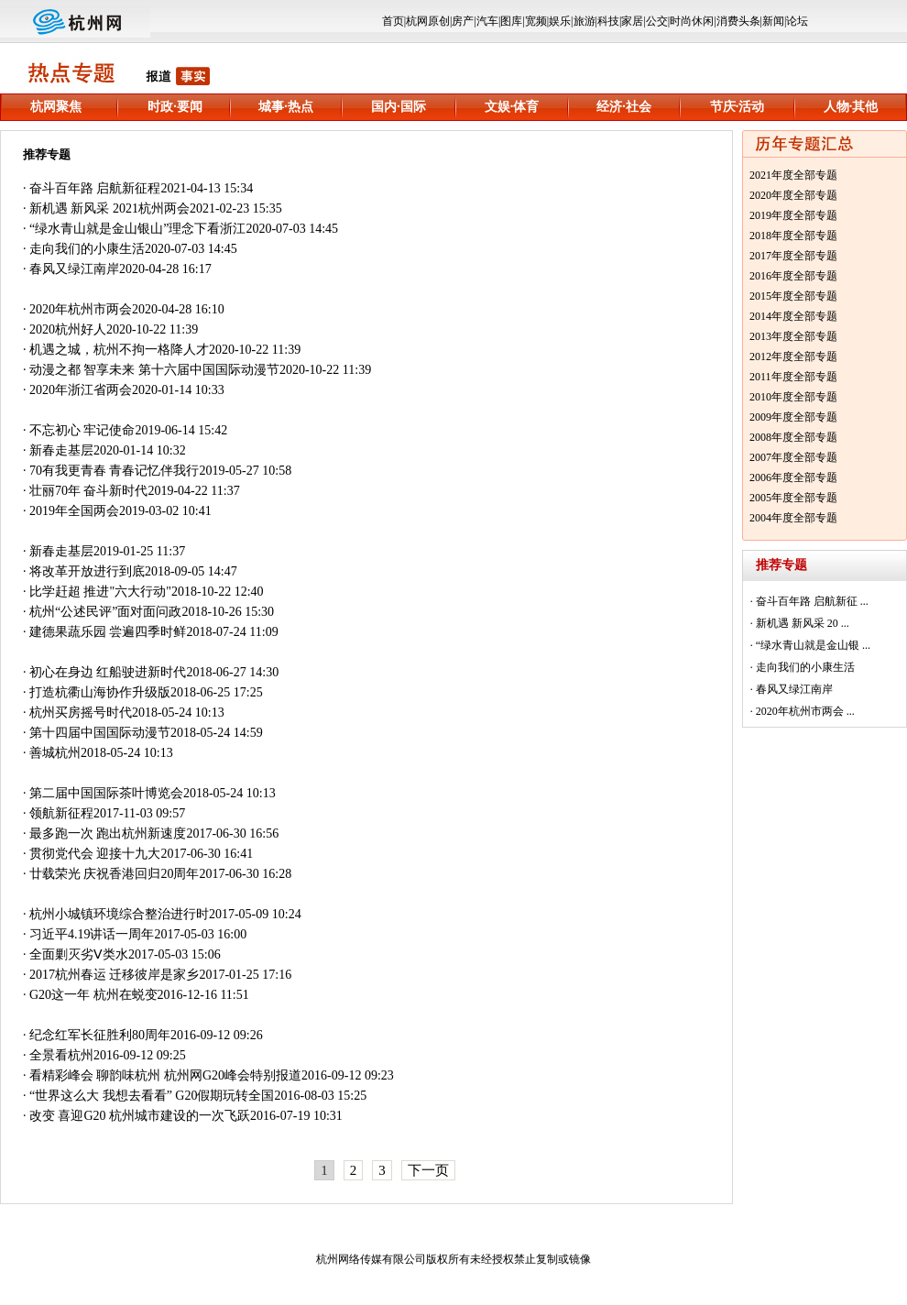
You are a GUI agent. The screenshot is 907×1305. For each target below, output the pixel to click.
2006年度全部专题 (793, 477)
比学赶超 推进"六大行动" (100, 591)
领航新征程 (61, 813)
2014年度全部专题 (793, 316)
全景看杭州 (61, 1055)
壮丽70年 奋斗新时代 (88, 491)
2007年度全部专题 (793, 457)
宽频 (536, 21)
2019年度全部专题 (793, 215)
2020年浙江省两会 (80, 390)
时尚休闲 (692, 21)
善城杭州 (55, 753)
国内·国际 (398, 107)
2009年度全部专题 (793, 417)
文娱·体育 (512, 107)
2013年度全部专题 (793, 336)
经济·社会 (623, 107)
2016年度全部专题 (793, 275)
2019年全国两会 (74, 511)
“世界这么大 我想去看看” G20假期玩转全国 (152, 1095)
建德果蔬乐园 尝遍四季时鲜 (108, 632)
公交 (657, 21)
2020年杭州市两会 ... (805, 711)
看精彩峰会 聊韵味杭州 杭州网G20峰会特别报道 (165, 1075)
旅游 (585, 21)
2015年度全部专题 (793, 296)
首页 (393, 21)
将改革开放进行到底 (87, 571)
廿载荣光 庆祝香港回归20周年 (114, 874)
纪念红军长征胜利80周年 (99, 1035)
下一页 (428, 1170)
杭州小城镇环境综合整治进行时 (119, 914)
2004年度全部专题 (793, 517)
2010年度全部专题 (793, 396)
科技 (608, 21)
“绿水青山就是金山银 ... (813, 645)
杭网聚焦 (56, 107)
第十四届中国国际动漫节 (99, 733)
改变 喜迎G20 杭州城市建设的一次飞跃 (139, 1116)
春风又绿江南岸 (74, 269)
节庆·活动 (737, 107)
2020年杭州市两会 (80, 309)
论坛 (797, 21)
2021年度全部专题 (793, 175)
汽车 (487, 21)
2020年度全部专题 (793, 195)
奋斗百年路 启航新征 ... (812, 601)
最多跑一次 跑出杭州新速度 (108, 833)
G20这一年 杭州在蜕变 (93, 995)
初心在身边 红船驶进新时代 (108, 672)
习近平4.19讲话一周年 (92, 934)
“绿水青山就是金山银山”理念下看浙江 (137, 229)
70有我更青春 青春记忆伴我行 (114, 470)
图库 (511, 21)
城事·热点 (285, 107)
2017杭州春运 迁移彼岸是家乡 (114, 974)
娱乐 (560, 21)
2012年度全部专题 (793, 356)
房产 (463, 21)
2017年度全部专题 (793, 255)
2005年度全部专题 (793, 497)
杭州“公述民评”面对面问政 (105, 612)
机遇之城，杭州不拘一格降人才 (119, 349)
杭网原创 (428, 21)
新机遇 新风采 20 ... (802, 623)
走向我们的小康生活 (87, 249)
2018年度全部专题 (793, 235)
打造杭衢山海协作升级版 (99, 692)
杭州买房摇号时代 (80, 712)
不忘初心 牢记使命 (82, 430)
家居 (632, 21)
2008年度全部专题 (793, 437)
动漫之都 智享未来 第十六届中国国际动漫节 (154, 370)
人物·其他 (851, 107)
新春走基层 (61, 450)
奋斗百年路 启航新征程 (95, 188)
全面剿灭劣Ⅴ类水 (78, 954)
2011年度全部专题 (793, 376)
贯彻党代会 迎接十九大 (95, 854)
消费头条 (738, 21)
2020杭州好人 (67, 329)
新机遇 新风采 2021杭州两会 (109, 208)
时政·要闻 (175, 107)
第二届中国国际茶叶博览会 (106, 793)
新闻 (773, 21)
